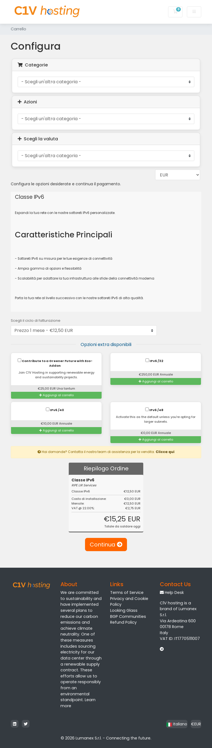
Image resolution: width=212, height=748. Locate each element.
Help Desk (174, 592)
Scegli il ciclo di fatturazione (35, 320)
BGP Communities (128, 616)
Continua (106, 544)
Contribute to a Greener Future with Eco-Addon (55, 363)
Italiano (176, 724)
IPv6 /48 (154, 409)
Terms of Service (127, 592)
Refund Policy (123, 622)
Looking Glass (123, 610)
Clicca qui (165, 452)
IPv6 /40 (55, 409)
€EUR (196, 724)
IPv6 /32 (154, 360)
